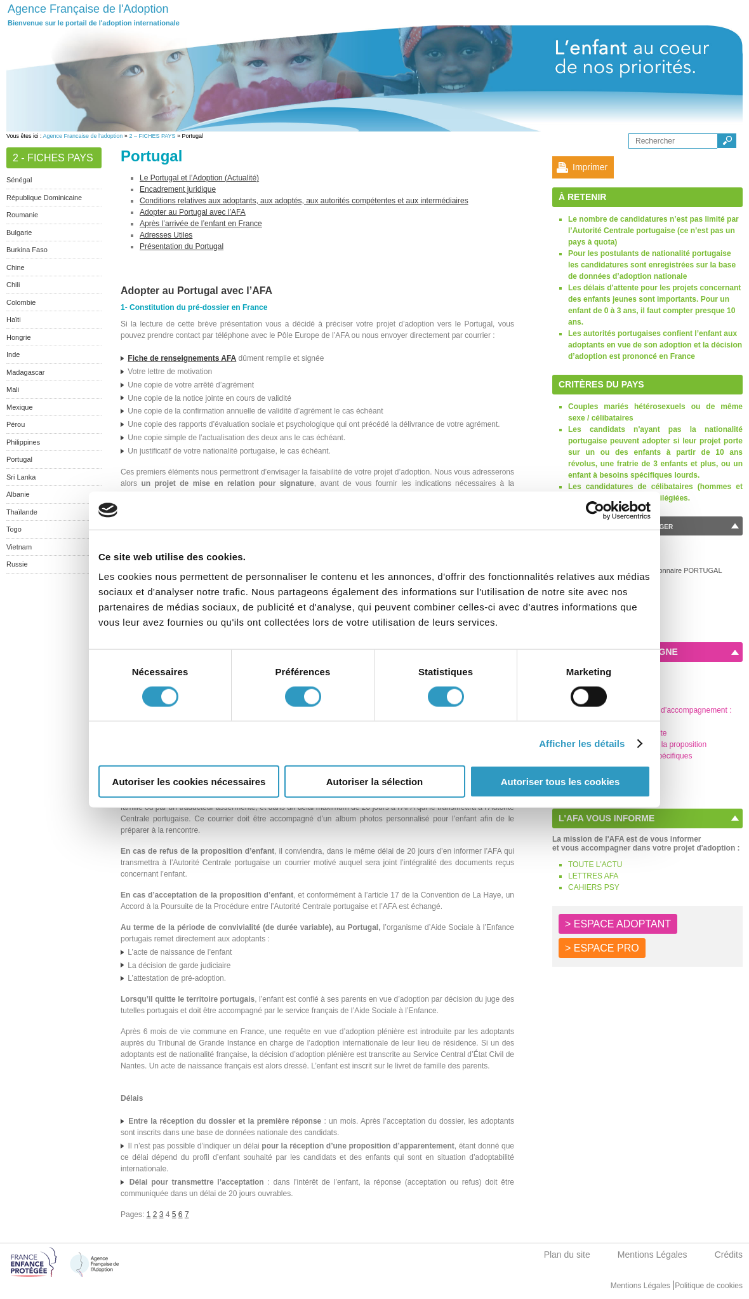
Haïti (13, 319)
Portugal (19, 459)
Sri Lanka (21, 477)
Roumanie (22, 215)
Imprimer (590, 167)
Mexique (19, 407)
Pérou (15, 424)
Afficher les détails (582, 742)
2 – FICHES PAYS (152, 136)
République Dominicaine (44, 197)
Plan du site (567, 1254)
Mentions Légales (652, 1254)
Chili (13, 284)
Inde (13, 354)
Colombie (21, 302)
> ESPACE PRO (602, 948)
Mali (12, 389)
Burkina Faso (27, 249)
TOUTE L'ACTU (595, 864)
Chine (15, 267)
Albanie (18, 494)
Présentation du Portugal (181, 246)
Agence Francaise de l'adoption (83, 136)
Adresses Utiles (166, 235)
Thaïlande (21, 512)
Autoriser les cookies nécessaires (189, 781)
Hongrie (18, 337)
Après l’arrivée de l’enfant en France (201, 223)
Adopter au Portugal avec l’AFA (193, 212)
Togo (14, 529)
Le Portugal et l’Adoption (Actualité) (199, 177)
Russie (17, 564)
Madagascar (25, 372)
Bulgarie (19, 232)
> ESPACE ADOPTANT (618, 924)
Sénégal (19, 180)
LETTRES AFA (593, 876)
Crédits (729, 1254)
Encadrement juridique (178, 189)
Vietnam (19, 547)
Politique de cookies (709, 1285)
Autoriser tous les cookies (560, 781)
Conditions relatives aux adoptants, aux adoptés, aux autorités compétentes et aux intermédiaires (304, 200)
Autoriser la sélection (374, 781)
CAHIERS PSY (594, 887)
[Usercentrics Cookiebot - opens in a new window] (595, 510)
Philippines (23, 442)
